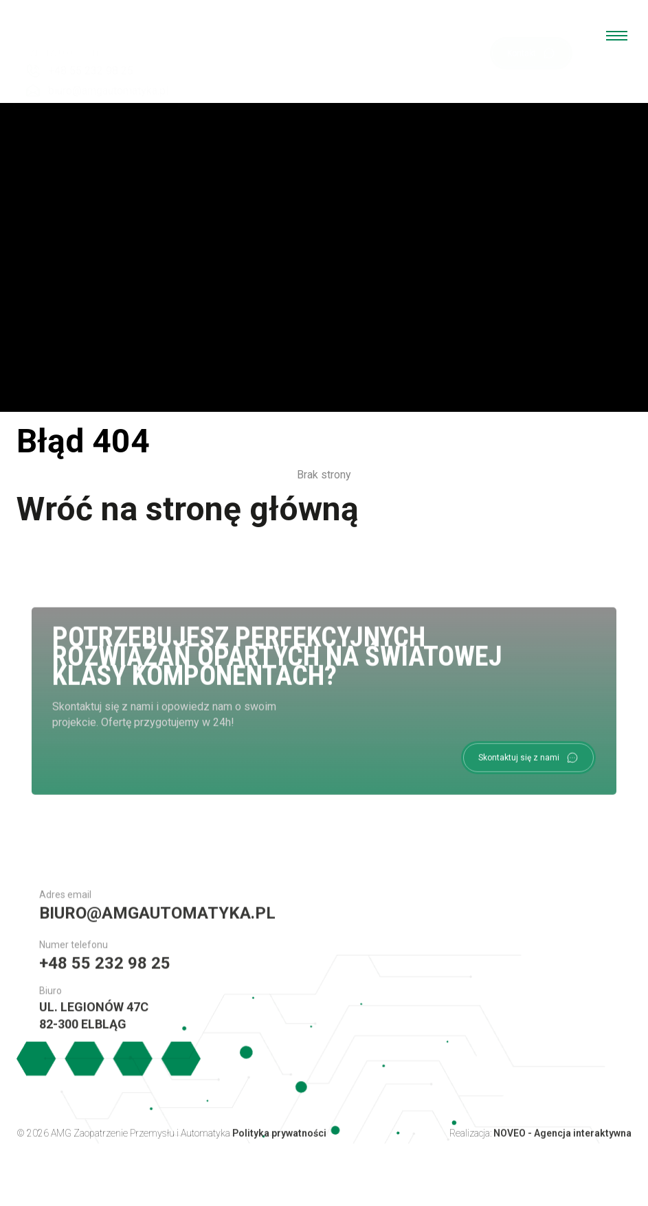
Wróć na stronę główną (187, 509)
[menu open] (616, 36)
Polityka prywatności (279, 1139)
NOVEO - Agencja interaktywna (562, 1139)
